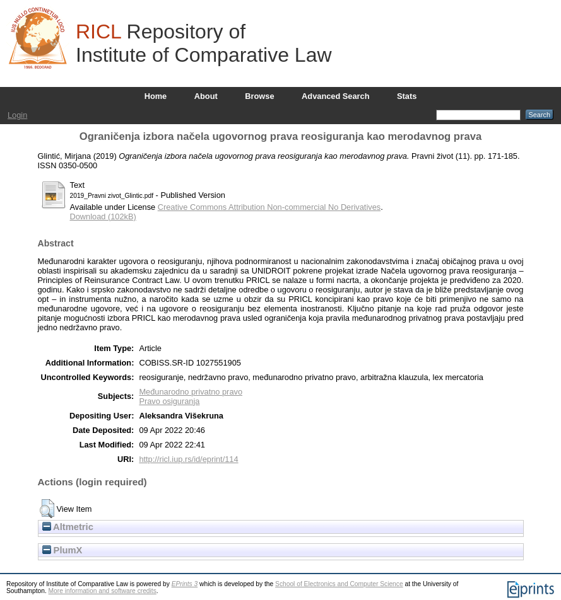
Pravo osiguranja (169, 401)
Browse (259, 96)
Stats (406, 96)
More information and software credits (102, 590)
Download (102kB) (103, 216)
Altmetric (67, 527)
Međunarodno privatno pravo (190, 391)
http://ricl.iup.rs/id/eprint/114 (188, 459)
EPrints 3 (185, 583)
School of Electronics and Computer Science (339, 583)
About (206, 96)
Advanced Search (335, 96)
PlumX (62, 550)
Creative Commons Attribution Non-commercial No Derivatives (269, 207)
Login (17, 115)
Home (156, 96)
